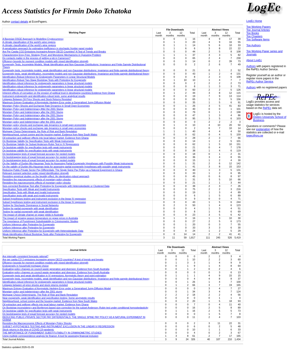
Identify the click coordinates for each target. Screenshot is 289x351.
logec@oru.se (254, 135)
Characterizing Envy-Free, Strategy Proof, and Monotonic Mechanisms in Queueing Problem (51, 55)
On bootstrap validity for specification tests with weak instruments (37, 147)
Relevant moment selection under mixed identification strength (35, 173)
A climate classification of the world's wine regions (29, 42)
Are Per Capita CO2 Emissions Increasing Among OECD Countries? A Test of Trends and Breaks (54, 51)
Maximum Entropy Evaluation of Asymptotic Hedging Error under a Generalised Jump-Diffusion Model (56, 102)
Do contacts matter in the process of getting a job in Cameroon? (36, 58)
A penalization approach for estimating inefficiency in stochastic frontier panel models (47, 48)
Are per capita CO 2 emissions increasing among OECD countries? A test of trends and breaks (52, 259)
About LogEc (254, 60)
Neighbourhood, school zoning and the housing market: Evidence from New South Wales (49, 134)
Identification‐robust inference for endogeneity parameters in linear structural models (47, 281)
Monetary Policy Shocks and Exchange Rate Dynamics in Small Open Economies (46, 105)
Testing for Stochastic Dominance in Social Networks (30, 205)
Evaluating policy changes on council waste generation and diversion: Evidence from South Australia (55, 269)
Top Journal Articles (258, 30)
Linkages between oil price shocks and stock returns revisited (35, 285)
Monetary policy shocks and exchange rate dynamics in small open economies (44, 125)
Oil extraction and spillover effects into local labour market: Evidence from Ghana (45, 138)
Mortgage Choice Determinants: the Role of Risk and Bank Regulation (39, 131)
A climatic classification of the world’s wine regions (29, 45)
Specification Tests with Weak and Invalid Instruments (31, 189)
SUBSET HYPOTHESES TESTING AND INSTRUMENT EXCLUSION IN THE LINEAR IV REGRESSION (58, 326)
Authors (251, 66)
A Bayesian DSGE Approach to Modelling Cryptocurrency (32, 39)
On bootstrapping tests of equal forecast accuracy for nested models (38, 154)
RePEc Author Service (259, 81)
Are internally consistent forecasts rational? (25, 256)
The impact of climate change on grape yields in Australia (32, 214)
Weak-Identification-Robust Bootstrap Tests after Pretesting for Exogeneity (42, 234)
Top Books (252, 33)
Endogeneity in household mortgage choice (25, 265)
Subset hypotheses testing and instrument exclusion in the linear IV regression (44, 198)
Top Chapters (254, 36)
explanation (263, 129)
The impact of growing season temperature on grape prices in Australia (40, 218)
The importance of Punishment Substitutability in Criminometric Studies (40, 221)
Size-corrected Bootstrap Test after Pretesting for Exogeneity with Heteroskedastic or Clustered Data (56, 186)
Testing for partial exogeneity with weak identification (30, 208)
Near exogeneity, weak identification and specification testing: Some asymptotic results (48, 298)
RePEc (267, 108)
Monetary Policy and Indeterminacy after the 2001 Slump (32, 112)
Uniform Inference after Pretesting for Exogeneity (28, 224)
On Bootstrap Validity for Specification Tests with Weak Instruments (38, 141)
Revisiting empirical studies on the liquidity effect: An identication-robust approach (45, 176)
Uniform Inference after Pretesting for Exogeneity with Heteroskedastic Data (42, 230)
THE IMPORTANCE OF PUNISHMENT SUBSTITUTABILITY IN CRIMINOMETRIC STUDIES (52, 332)
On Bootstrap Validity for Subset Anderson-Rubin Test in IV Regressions (40, 144)
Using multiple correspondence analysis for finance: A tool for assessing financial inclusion (50, 336)
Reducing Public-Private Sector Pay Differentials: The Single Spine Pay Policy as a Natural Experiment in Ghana (62, 170)
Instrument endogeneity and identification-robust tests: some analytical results (43, 96)
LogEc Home (254, 21)
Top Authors (253, 45)
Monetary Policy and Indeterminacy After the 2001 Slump (32, 109)
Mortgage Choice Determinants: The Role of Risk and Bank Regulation (40, 294)
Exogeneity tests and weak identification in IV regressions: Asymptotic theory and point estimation (54, 275)
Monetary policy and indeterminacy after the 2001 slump (32, 121)
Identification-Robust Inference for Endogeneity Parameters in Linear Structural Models (48, 76)
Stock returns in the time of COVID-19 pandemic (28, 329)
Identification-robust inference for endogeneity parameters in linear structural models (47, 83)
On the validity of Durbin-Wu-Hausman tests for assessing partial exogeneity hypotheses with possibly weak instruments (66, 166)
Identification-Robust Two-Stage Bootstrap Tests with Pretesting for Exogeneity (44, 80)
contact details (19, 21)
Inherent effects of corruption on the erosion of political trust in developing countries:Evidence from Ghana (58, 93)
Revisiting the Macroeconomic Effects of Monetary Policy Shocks (37, 323)
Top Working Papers (258, 26)
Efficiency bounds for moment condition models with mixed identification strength (45, 61)
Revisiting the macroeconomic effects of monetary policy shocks (36, 179)
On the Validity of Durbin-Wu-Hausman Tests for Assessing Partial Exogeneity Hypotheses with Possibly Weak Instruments (67, 163)
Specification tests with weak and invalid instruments (30, 195)
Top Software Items (258, 39)
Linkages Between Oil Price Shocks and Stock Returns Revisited (37, 99)
